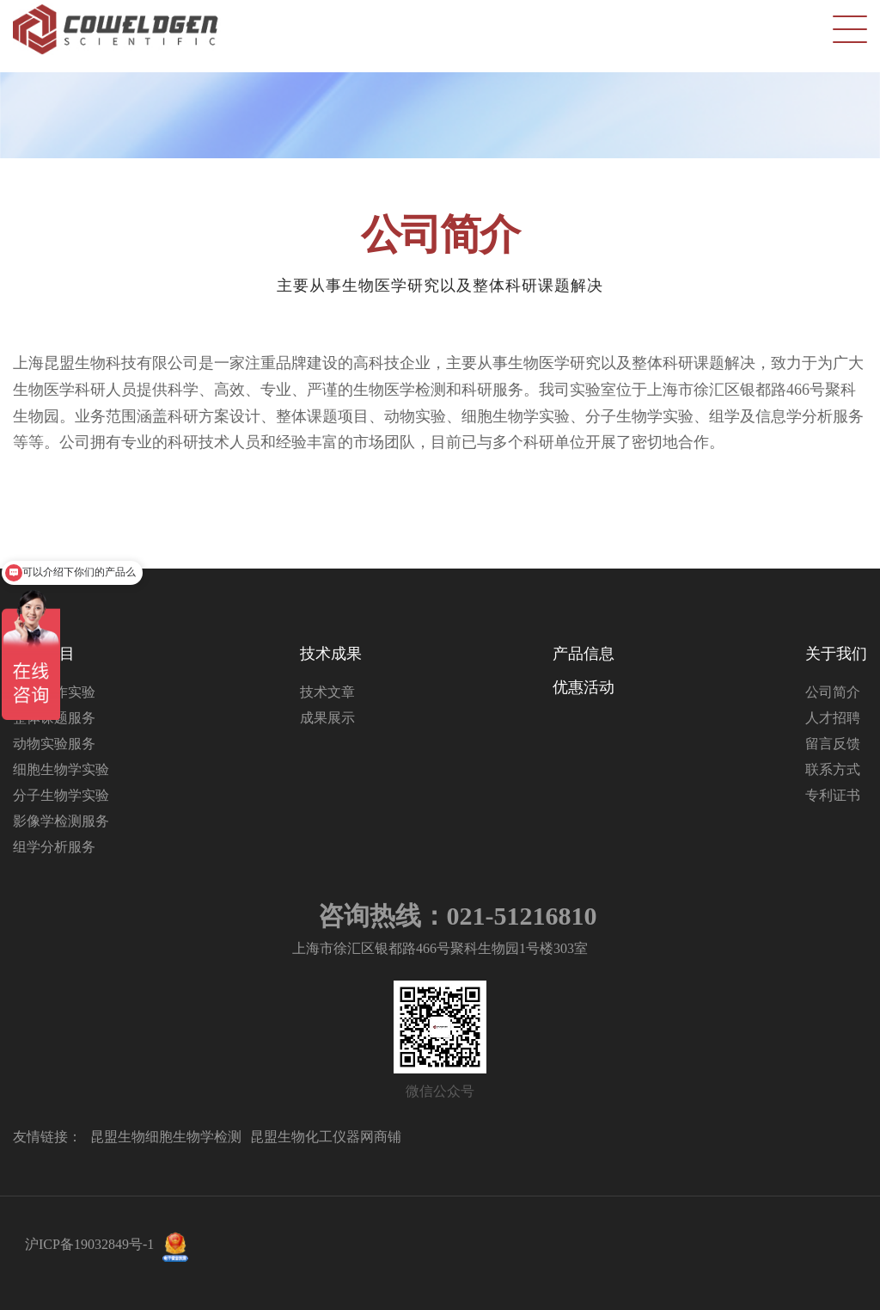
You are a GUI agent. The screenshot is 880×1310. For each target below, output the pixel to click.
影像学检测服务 (61, 821)
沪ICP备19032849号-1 (89, 1244)
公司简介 (832, 692)
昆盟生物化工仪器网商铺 (325, 1136)
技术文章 (327, 692)
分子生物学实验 (61, 795)
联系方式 (832, 769)
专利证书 (832, 795)
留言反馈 (832, 743)
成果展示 (327, 717)
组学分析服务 (54, 847)
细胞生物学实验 (61, 769)
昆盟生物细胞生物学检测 (165, 1136)
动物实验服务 (54, 743)
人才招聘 (832, 717)
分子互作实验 (54, 692)
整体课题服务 (54, 717)
